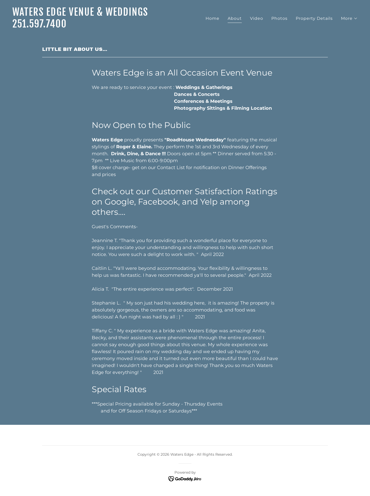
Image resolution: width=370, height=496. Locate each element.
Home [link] (212, 18)
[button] (349, 18)
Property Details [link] (314, 18)
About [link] (235, 18)
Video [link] (256, 18)
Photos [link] (279, 18)
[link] (96, 26)
